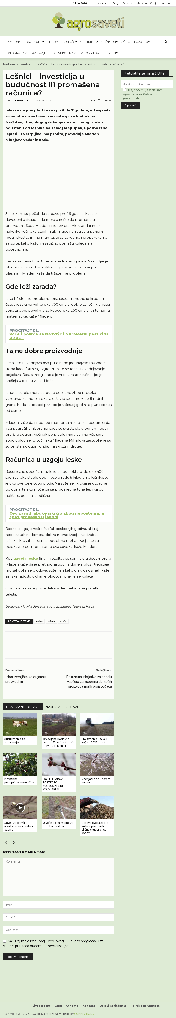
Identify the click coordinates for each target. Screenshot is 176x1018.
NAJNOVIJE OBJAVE (62, 707)
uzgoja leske (26, 558)
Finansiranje (38, 53)
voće (63, 621)
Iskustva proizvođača (62, 42)
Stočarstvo (109, 42)
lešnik (51, 621)
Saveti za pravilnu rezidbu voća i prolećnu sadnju (19, 826)
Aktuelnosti (89, 42)
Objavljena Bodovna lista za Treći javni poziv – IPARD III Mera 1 (58, 742)
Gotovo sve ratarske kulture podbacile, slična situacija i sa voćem (95, 828)
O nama (127, 3)
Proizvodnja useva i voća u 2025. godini (94, 740)
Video (113, 53)
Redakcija (21, 100)
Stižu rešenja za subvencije (14, 740)
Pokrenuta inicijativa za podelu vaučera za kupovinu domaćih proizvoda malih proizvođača (89, 682)
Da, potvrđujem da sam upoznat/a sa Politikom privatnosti (142, 94)
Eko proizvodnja (63, 53)
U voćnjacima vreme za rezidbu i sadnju (58, 824)
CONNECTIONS (84, 1014)
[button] (165, 42)
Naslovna (14, 42)
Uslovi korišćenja (147, 3)
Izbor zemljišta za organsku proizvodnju (26, 679)
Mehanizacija (17, 53)
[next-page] (13, 842)
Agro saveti (35, 42)
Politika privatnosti (145, 1005)
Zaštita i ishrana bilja (135, 42)
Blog (115, 3)
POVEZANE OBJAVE (23, 707)
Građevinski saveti (90, 53)
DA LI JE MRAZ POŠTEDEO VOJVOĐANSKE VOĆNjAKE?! (53, 784)
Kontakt (166, 3)
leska (39, 621)
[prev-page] (6, 842)
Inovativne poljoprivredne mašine (19, 780)
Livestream (101, 3)
